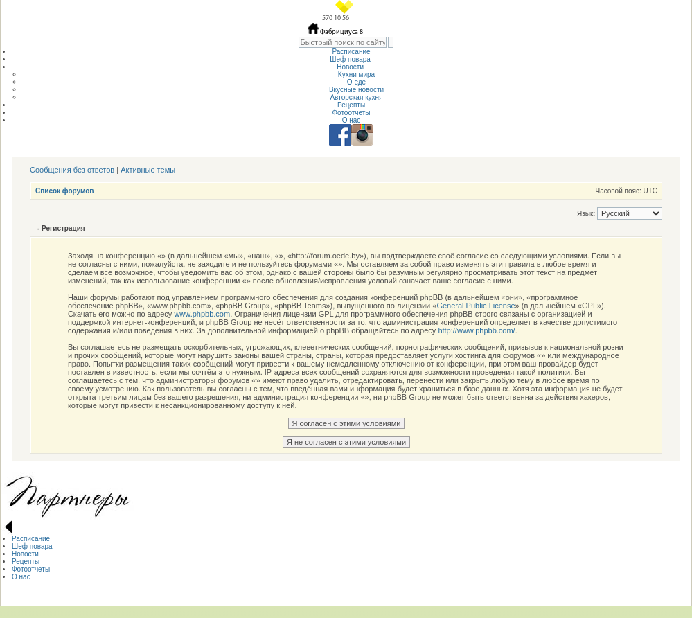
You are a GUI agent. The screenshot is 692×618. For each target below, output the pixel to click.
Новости (351, 67)
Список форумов (64, 191)
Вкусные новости (356, 90)
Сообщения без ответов (72, 170)
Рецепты (351, 105)
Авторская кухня (356, 97)
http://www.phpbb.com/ (476, 330)
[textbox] (343, 42)
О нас (351, 120)
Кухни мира (356, 74)
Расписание (351, 51)
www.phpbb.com (202, 314)
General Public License (475, 305)
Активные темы (148, 170)
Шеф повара (351, 59)
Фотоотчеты (351, 112)
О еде (356, 82)
